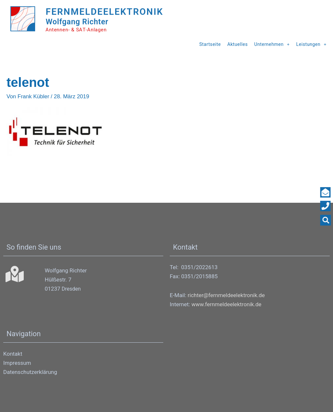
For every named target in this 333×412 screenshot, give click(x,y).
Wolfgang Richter (80, 21)
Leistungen (311, 44)
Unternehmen (272, 44)
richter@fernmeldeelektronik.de (226, 295)
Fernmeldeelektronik (117, 10)
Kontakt (12, 353)
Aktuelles (237, 44)
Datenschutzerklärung (30, 371)
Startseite (210, 44)
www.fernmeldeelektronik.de (226, 304)
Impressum (17, 362)
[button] (327, 220)
